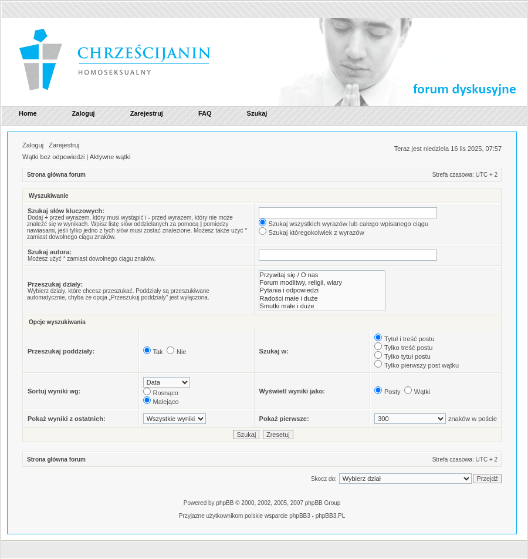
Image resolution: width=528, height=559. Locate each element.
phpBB (224, 503)
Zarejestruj (64, 145)
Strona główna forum (56, 174)
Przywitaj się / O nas (322, 275)
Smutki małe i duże (322, 306)
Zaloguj (32, 145)
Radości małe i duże (322, 298)
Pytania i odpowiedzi (322, 290)
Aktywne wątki (110, 156)
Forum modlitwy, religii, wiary (322, 283)
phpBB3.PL (331, 516)
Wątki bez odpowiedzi (53, 156)
